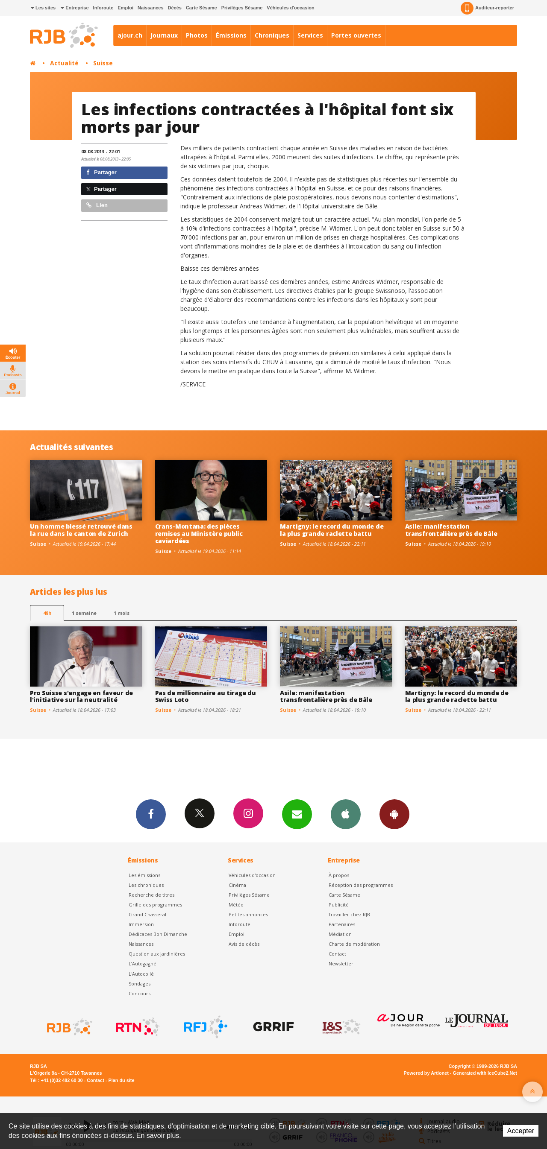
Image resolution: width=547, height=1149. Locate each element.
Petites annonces (248, 914)
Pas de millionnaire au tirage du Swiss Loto (205, 696)
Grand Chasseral (147, 914)
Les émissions (144, 875)
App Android (394, 813)
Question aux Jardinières (157, 953)
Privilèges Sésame (242, 7)
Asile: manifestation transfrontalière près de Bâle (451, 530)
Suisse (103, 63)
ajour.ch (130, 35)
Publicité (339, 904)
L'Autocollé (141, 974)
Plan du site (121, 1080)
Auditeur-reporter (487, 8)
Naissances (151, 7)
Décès (175, 7)
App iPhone (346, 813)
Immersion (141, 924)
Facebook (151, 813)
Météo (236, 904)
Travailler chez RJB (349, 914)
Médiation (340, 934)
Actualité (64, 63)
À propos (339, 875)
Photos (197, 35)
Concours (139, 993)
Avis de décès (244, 944)
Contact (337, 953)
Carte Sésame (201, 7)
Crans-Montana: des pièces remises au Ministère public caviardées (199, 533)
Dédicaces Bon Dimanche (158, 934)
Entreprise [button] (74, 7)
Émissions (231, 35)
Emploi (125, 7)
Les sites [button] (43, 7)
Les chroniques (146, 885)
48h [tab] (47, 613)
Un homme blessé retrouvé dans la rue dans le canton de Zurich (81, 530)
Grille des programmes (155, 904)
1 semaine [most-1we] (84, 613)
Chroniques (272, 35)
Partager (101, 172)
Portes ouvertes (356, 35)
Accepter (520, 1130)
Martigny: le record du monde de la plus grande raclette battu (331, 530)
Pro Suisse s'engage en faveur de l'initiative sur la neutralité (81, 696)
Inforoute (103, 7)
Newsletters (297, 813)
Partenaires (342, 924)
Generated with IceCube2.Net (485, 1073)
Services (310, 35)
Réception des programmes (361, 885)
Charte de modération (354, 944)
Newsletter (341, 963)
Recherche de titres (151, 895)
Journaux (164, 35)
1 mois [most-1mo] (121, 613)
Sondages (139, 983)
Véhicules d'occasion (290, 7)
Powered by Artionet (426, 1073)
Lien (97, 205)
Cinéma (237, 885)
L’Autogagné (142, 963)
